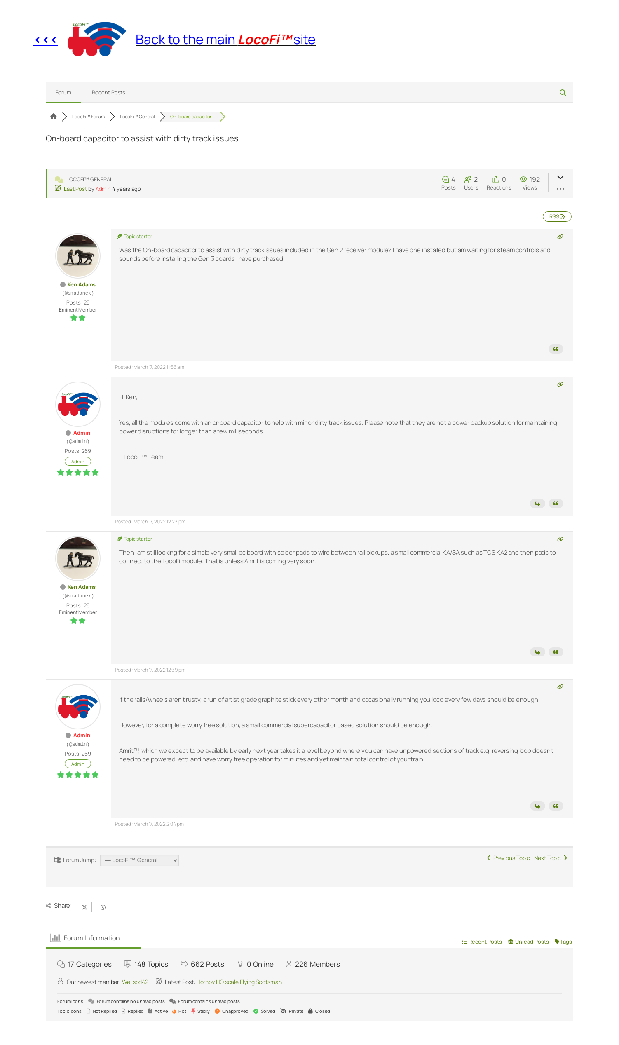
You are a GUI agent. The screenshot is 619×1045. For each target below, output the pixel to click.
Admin (103, 188)
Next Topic (550, 858)
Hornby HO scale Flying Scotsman (239, 982)
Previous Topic (508, 858)
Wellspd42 (135, 982)
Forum (63, 92)
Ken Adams (82, 284)
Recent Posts (108, 92)
